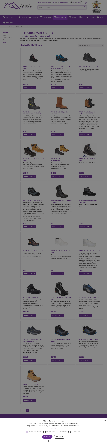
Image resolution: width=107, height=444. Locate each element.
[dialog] (53, 431)
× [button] (105, 420)
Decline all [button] (59, 436)
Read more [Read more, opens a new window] (53, 428)
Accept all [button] (47, 436)
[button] (53, 441)
